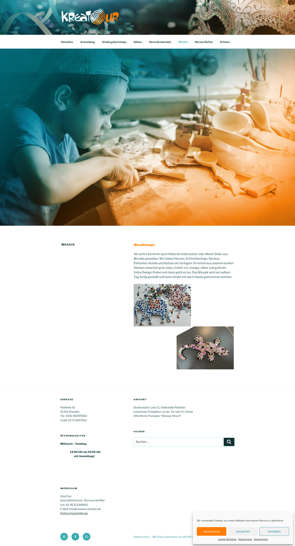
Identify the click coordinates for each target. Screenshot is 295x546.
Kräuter (225, 41)
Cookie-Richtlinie (227, 539)
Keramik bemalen (160, 41)
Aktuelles (67, 41)
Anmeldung (87, 41)
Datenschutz (245, 539)
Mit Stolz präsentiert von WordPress (174, 536)
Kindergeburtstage (114, 41)
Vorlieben (274, 531)
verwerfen (243, 531)
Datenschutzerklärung (74, 513)
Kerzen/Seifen (204, 41)
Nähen (138, 41)
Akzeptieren (211, 531)
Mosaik (183, 41)
